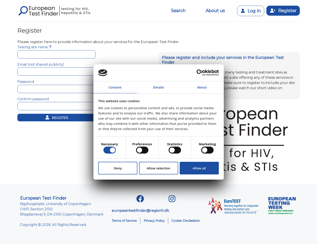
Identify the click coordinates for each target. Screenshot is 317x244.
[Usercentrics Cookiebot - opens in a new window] (200, 72)
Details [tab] (158, 87)
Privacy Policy (154, 221)
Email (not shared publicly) (40, 64)
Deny (118, 168)
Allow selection (158, 168)
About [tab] (202, 87)
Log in (251, 10)
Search (178, 10)
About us (215, 10)
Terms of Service (124, 221)
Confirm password (33, 99)
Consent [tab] (114, 87)
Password (25, 82)
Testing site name (32, 47)
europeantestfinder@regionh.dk (140, 211)
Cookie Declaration (185, 221)
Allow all (199, 168)
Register (283, 10)
